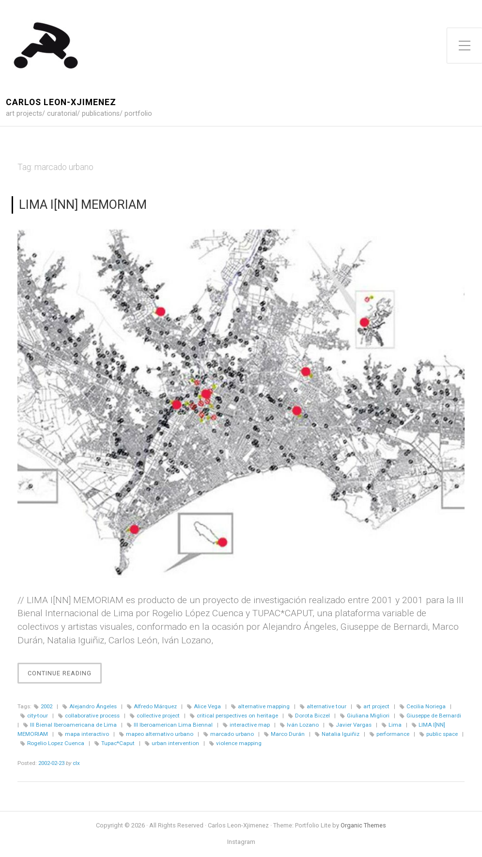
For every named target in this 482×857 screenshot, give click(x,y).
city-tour (37, 715)
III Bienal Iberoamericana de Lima (73, 724)
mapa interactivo (87, 734)
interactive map (250, 724)
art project (376, 706)
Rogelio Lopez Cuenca (55, 743)
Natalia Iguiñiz (340, 734)
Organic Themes (363, 825)
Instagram (241, 842)
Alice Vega (207, 706)
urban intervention (175, 743)
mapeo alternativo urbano (159, 734)
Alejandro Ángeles (93, 706)
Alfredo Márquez (155, 706)
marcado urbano (232, 734)
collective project (158, 715)
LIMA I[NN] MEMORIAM (83, 204)
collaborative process (92, 715)
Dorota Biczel (312, 715)
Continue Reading (65, 676)
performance (392, 734)
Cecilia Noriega (426, 706)
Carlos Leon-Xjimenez (61, 102)
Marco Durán (288, 734)
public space (442, 734)
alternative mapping (264, 706)
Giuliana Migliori (368, 715)
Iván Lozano (303, 724)
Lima (395, 724)
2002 (46, 706)
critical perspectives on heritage (237, 715)
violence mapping (239, 743)
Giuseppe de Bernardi (433, 715)
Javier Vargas (354, 724)
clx (76, 763)
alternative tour (326, 706)
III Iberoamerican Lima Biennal (173, 724)
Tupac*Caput (118, 743)
